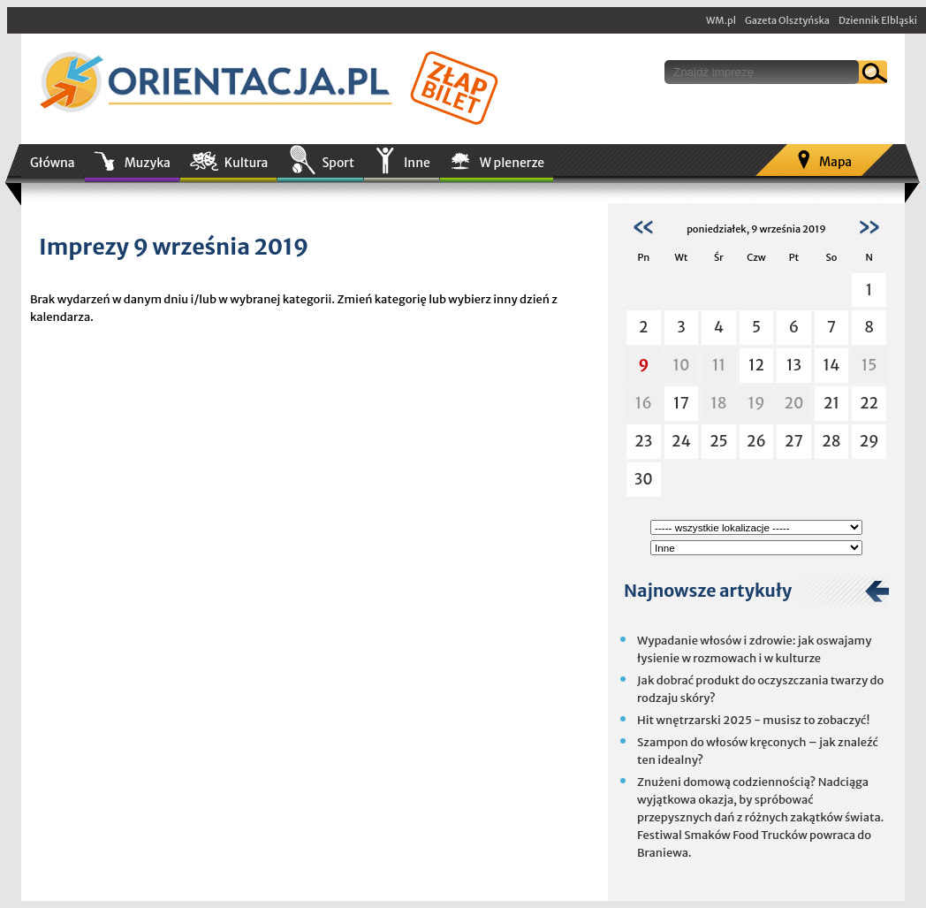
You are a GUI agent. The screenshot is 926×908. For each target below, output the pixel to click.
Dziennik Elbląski (878, 20)
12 (756, 365)
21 (831, 403)
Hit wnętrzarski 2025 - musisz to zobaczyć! (753, 720)
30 (643, 479)
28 (831, 441)
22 (869, 403)
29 (869, 441)
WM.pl (721, 20)
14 (832, 365)
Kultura (246, 163)
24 (681, 441)
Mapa (835, 162)
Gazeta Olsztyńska (787, 20)
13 (793, 365)
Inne (417, 163)
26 (756, 441)
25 (719, 441)
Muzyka (148, 163)
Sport (337, 163)
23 (643, 441)
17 (681, 403)
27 (794, 441)
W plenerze (512, 163)
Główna (52, 163)
